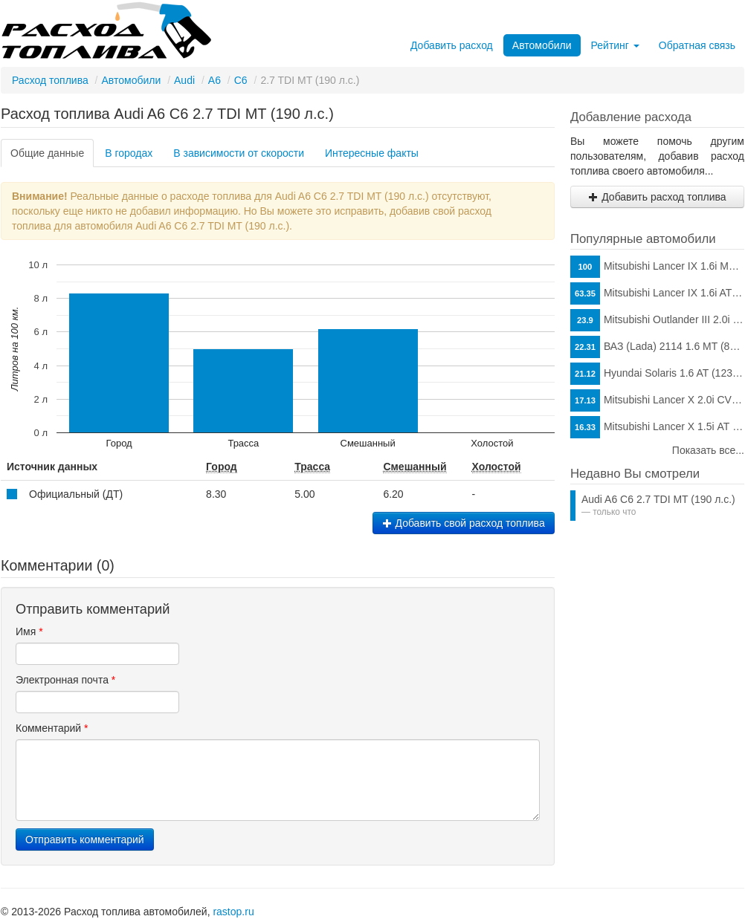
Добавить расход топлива (657, 197)
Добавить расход (451, 45)
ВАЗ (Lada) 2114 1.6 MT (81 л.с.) (657, 347)
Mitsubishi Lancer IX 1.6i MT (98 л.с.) (657, 267)
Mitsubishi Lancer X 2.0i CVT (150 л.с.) (657, 400)
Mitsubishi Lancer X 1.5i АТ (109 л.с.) (657, 427)
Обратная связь (697, 45)
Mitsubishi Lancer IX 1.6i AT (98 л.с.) (657, 293)
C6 (241, 80)
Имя (29, 631)
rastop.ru (233, 912)
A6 (214, 80)
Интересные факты (372, 153)
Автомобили (542, 45)
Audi (184, 80)
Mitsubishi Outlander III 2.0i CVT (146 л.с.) (657, 320)
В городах (128, 153)
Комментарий (52, 728)
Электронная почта (65, 680)
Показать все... (708, 450)
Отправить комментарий (84, 839)
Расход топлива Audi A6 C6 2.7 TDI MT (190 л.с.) (167, 113)
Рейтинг (615, 45)
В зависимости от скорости (238, 153)
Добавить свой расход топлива (463, 523)
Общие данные (47, 153)
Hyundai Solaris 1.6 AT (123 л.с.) (657, 374)
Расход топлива (50, 80)
